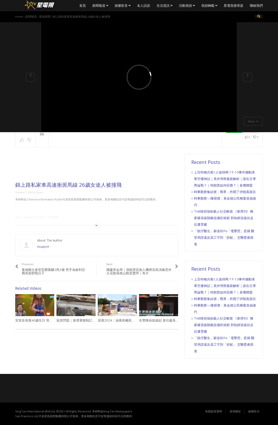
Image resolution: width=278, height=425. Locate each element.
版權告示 (254, 411)
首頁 (82, 5)
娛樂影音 (123, 5)
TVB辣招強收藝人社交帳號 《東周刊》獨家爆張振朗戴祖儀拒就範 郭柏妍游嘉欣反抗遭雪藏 (223, 218)
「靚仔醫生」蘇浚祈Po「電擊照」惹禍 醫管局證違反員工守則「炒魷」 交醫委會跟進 (224, 237)
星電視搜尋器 (233, 5)
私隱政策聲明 (213, 411)
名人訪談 (143, 5)
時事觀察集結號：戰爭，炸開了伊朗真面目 (225, 192)
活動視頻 (187, 5)
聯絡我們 (256, 5)
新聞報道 (100, 5)
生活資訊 (164, 5)
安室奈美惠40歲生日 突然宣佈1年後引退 (44, 320)
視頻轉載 (209, 5)
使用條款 (235, 411)
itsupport (43, 246)
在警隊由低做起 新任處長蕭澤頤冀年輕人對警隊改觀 (177, 320)
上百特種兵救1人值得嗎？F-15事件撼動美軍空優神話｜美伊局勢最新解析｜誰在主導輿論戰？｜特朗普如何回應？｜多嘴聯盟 (225, 178)
